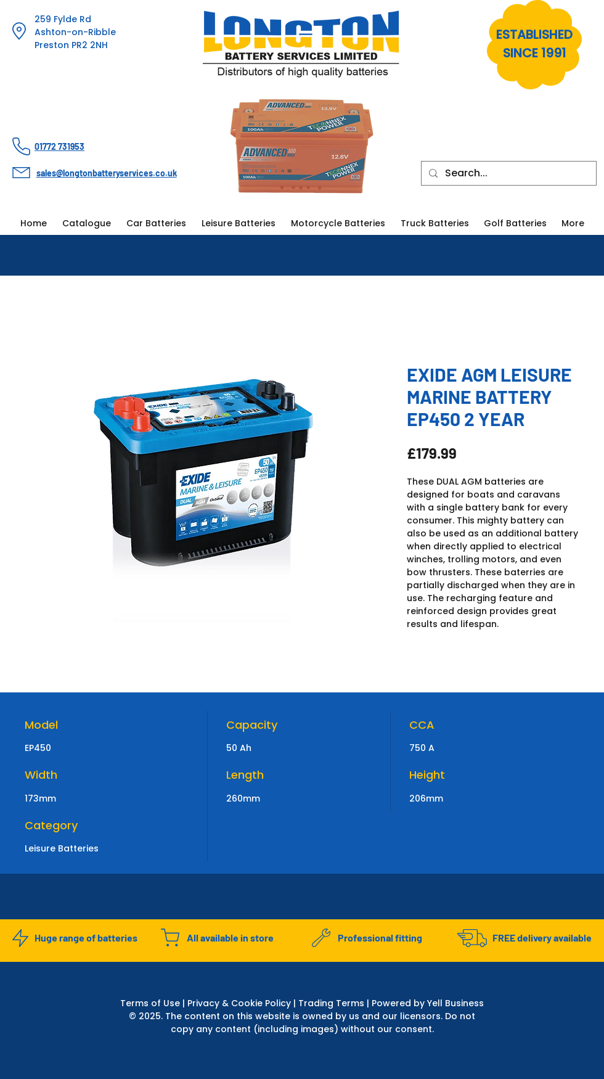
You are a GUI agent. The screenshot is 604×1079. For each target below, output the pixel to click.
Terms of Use (150, 1003)
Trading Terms (331, 1003)
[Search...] (507, 173)
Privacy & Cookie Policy (239, 1003)
